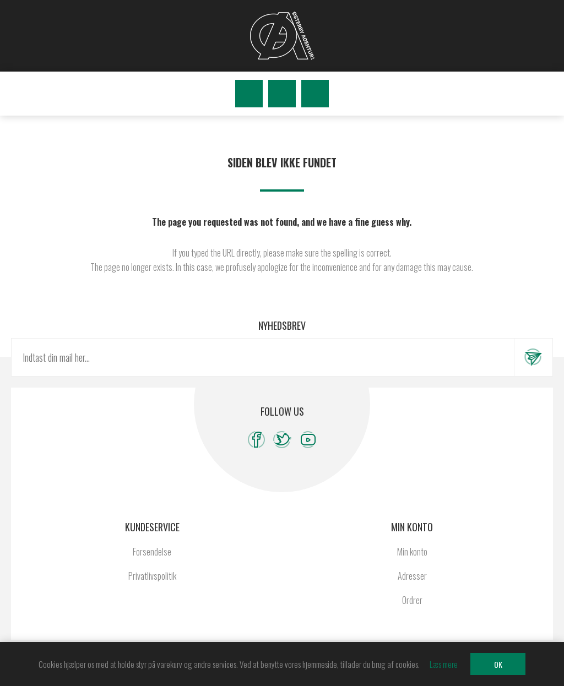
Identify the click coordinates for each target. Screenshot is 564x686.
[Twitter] (282, 439)
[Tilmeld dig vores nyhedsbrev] (263, 357)
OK (498, 664)
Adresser (412, 575)
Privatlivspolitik (152, 575)
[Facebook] (256, 439)
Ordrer (412, 600)
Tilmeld (533, 357)
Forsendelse (152, 551)
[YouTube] (308, 439)
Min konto (412, 551)
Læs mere (444, 663)
